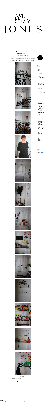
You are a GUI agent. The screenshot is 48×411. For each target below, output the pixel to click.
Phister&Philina (39, 82)
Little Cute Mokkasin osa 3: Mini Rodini (41, 77)
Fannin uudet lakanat (40, 126)
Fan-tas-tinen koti (40, 134)
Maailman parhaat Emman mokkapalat (41, 114)
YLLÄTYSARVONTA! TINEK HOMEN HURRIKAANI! (41, 107)
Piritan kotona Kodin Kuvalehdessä (41, 92)
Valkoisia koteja (39, 76)
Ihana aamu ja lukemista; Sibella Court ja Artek (41, 106)
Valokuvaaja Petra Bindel (40, 102)
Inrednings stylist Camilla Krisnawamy (40, 118)
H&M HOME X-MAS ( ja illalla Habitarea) (41, 112)
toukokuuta (39, 140)
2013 (38, 66)
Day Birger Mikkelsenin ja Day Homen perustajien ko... (41, 73)
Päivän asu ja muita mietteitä (41, 131)
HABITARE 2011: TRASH (40, 108)
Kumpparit (39, 115)
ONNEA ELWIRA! (40, 91)
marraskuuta (39, 69)
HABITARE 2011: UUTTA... (40, 109)
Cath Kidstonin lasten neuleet (41, 84)
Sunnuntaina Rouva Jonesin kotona (41, 103)
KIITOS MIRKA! (39, 87)
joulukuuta (39, 68)
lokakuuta (39, 70)
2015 (38, 64)
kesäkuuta (39, 139)
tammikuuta (39, 143)
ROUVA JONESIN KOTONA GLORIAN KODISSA (41, 124)
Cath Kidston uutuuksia (40, 85)
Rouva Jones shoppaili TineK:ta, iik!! (41, 121)
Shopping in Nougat (40, 122)
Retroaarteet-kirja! (40, 83)
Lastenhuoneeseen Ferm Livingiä (41, 90)
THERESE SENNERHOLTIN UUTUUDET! (40, 96)
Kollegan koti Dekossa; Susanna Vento (41, 123)
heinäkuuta (39, 138)
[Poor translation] (2, 400)
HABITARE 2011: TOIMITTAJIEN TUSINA (41, 110)
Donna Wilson (39, 104)
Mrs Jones (38, 149)
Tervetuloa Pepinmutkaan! (41, 93)
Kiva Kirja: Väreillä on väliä (41, 101)
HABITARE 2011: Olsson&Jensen (41, 111)
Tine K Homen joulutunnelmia (41, 127)
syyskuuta (39, 71)
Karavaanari (39, 120)
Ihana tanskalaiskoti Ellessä (41, 136)
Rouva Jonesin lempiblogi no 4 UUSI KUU (41, 79)
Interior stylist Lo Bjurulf (40, 128)
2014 (38, 65)
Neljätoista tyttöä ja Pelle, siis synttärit (41, 88)
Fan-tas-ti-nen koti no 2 (40, 132)
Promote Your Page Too (39, 150)
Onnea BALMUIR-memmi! (40, 129)
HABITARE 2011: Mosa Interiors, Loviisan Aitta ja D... (41, 99)
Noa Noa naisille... (40, 133)
